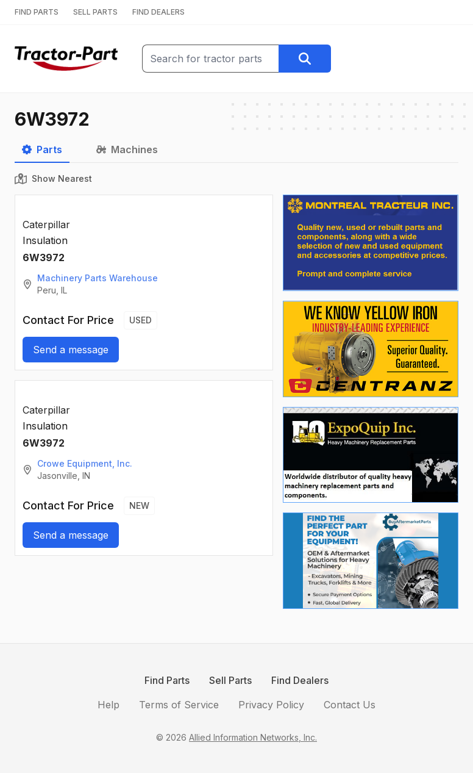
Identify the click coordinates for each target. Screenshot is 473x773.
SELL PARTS (95, 11)
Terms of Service (179, 705)
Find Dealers (300, 680)
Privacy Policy (271, 705)
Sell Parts (230, 680)
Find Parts (167, 680)
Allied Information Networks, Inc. (253, 737)
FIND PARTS (37, 11)
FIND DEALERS (158, 11)
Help (108, 705)
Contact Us (349, 705)
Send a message (70, 349)
